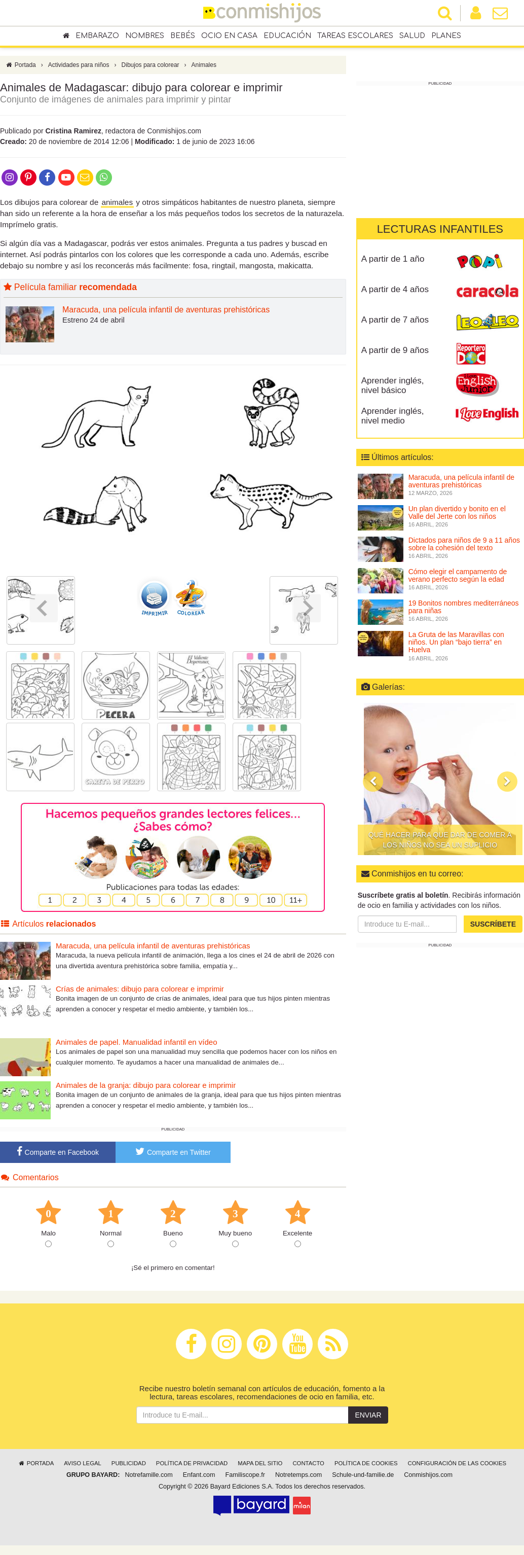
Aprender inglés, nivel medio (392, 416)
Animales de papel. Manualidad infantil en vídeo (136, 1044)
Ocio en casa (229, 36)
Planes (446, 36)
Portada (20, 67)
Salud (412, 36)
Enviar (368, 1417)
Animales (204, 67)
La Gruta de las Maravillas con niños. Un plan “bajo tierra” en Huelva (456, 642)
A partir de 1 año (393, 259)
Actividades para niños (78, 67)
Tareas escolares (355, 36)
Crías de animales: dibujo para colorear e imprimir (140, 991)
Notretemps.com (298, 1477)
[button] (373, 782)
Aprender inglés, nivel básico (392, 385)
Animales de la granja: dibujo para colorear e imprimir (146, 1087)
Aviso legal (82, 1466)
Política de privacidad (192, 1466)
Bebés (182, 36)
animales (117, 204)
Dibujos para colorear (150, 67)
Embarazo (97, 36)
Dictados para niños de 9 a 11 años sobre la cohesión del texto (464, 544)
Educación (287, 36)
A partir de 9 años (395, 350)
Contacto (308, 1466)
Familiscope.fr (245, 1477)
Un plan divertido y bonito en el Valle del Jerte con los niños (457, 512)
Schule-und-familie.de (363, 1477)
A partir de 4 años (395, 289)
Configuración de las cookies (457, 1466)
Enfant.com (199, 1477)
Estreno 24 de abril (93, 323)
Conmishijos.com (428, 1477)
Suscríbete (493, 924)
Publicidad (128, 1466)
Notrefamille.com (148, 1477)
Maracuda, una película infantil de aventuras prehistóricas (166, 312)
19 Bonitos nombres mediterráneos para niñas (463, 607)
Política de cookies (366, 1466)
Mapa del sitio (260, 1466)
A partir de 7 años (395, 320)
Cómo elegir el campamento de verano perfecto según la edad (457, 575)
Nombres (144, 36)
